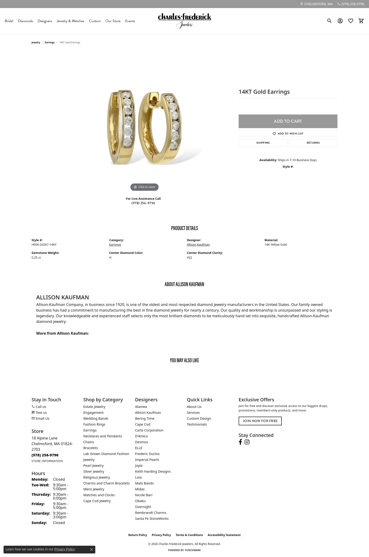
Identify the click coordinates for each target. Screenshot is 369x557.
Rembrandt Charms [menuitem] (150, 512)
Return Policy (137, 535)
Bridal (9, 21)
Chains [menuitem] (88, 442)
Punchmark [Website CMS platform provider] (193, 550)
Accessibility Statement (224, 535)
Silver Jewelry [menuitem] (93, 471)
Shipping (263, 143)
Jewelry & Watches (70, 21)
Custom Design (199, 418)
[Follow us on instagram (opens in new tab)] (247, 442)
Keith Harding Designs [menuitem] (153, 471)
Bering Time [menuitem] (144, 418)
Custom (95, 21)
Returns (313, 143)
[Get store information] (47, 461)
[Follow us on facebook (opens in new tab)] (240, 442)
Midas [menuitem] (140, 489)
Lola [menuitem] (138, 477)
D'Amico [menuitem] (141, 436)
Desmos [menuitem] (141, 442)
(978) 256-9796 (143, 203)
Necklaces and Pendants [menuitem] (102, 436)
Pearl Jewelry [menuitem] (93, 465)
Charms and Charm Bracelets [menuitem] (106, 483)
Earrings (50, 42)
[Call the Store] (45, 455)
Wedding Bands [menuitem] (95, 418)
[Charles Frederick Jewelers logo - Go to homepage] (184, 21)
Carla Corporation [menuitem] (149, 430)
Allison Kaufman (198, 244)
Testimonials (197, 424)
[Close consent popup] (91, 549)
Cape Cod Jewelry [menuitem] (97, 501)
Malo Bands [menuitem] (144, 483)
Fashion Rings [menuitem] (94, 424)
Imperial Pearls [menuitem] (147, 459)
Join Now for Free (260, 421)
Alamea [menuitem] (141, 406)
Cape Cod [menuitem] (142, 424)
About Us (194, 406)
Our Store (112, 21)
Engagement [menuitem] (93, 412)
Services (193, 412)
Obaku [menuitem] (140, 501)
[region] (144, 122)
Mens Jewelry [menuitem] (93, 489)
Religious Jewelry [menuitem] (96, 477)
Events (130, 21)
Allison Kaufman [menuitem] (148, 412)
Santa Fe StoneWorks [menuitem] (151, 518)
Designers (45, 21)
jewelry (36, 42)
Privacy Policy (161, 535)
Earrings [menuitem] (89, 430)
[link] (316, 4)
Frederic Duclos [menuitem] (147, 453)
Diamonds (25, 21)
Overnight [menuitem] (143, 506)
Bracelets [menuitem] (90, 448)
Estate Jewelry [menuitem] (94, 406)
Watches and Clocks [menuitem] (99, 495)
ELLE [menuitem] (138, 448)
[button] (330, 21)
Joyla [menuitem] (138, 465)
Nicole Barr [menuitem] (144, 495)
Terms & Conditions (189, 535)
